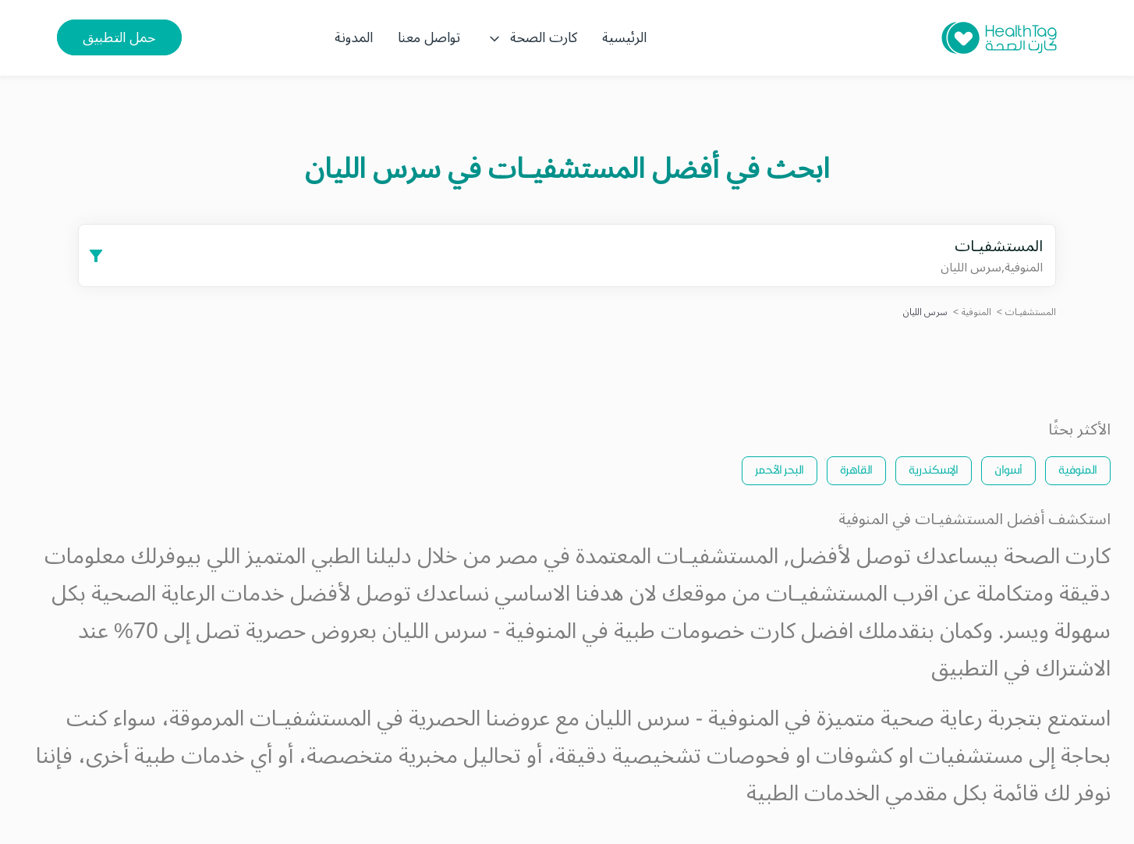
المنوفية (976, 312)
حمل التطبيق (119, 37)
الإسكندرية (934, 469)
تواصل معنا (429, 37)
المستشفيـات (1030, 312)
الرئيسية (624, 37)
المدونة (354, 37)
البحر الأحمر (779, 469)
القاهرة (856, 469)
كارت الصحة (531, 37)
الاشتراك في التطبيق (1021, 669)
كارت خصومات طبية (705, 631)
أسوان (1008, 469)
